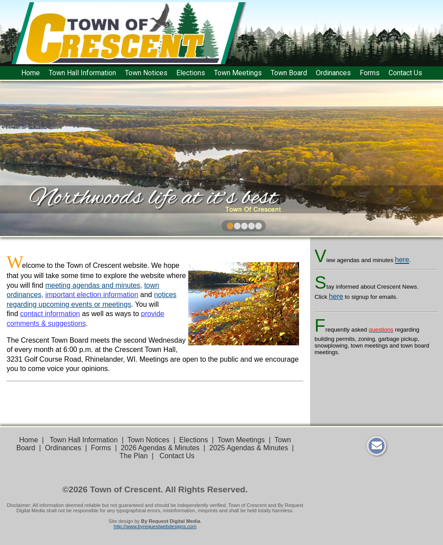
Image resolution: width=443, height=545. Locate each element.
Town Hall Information (82, 73)
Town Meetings (238, 73)
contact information (50, 313)
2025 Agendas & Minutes (248, 448)
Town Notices (146, 73)
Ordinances (333, 73)
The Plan (134, 456)
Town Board (289, 73)
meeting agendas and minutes (92, 285)
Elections (190, 73)
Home (30, 73)
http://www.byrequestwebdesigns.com (154, 526)
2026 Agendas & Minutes (159, 448)
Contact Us (405, 73)
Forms (370, 73)
